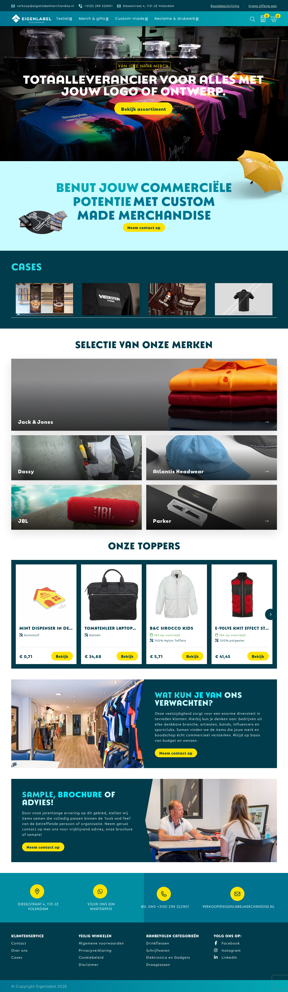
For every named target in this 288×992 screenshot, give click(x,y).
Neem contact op (144, 227)
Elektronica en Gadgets (168, 957)
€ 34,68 (93, 656)
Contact (18, 942)
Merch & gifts (92, 18)
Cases (16, 957)
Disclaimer (89, 964)
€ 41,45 (223, 656)
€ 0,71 (25, 656)
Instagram (227, 950)
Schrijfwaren (158, 950)
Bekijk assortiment (143, 109)
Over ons (19, 950)
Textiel (62, 18)
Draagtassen (158, 964)
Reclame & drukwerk (175, 18)
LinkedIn (225, 957)
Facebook (227, 942)
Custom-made (130, 18)
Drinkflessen (157, 942)
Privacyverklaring (95, 950)
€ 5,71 (156, 656)
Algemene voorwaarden (101, 942)
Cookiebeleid (91, 957)
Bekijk (62, 656)
